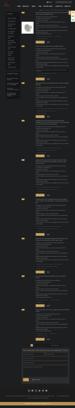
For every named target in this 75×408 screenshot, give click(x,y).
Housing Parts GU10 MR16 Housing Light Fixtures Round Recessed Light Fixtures (51, 108)
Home (42, 10)
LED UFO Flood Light (12, 48)
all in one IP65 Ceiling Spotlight (12, 79)
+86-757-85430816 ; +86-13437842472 (40, 398)
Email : (58, 396)
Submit (26, 379)
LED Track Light (12, 18)
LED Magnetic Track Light (11, 32)
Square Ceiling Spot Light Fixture (42, 300)
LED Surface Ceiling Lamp (11, 58)
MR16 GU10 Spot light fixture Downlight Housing (49, 46)
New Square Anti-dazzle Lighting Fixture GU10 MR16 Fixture (51, 277)
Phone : (29, 398)
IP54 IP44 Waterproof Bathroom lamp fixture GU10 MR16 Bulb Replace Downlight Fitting (52, 13)
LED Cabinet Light (11, 37)
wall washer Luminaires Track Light (12, 89)
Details (48, 42)
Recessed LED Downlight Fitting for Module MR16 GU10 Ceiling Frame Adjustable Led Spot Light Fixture (52, 239)
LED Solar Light (12, 67)
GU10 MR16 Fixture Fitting (41, 75)
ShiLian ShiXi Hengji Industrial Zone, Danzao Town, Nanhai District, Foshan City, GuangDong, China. (32, 396)
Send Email (40, 42)
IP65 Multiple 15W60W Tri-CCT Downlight (13, 84)
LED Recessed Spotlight (11, 25)
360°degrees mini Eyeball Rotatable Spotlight (11, 94)
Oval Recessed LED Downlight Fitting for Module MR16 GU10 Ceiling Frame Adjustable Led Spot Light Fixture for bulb (52, 201)
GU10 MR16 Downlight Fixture (42, 38)
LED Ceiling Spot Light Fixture (42, 333)
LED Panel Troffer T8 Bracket (10, 53)
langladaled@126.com (65, 396)
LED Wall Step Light (11, 63)
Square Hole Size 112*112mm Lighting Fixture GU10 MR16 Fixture (52, 310)
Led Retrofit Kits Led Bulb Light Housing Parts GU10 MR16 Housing (49, 264)
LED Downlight (11, 21)
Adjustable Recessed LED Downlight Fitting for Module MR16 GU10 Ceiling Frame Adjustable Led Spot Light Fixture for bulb (51, 161)
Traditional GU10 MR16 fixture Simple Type (44, 36)
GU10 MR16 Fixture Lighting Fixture (11, 42)
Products (47, 10)
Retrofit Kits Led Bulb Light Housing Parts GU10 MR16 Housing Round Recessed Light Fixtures (51, 71)
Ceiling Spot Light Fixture (55, 300)
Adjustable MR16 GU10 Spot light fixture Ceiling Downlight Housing (52, 84)
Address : (8, 396)
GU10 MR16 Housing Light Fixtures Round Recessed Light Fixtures (49, 148)
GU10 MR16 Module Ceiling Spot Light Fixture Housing (46, 73)
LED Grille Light (12, 28)
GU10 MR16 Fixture (58, 36)
